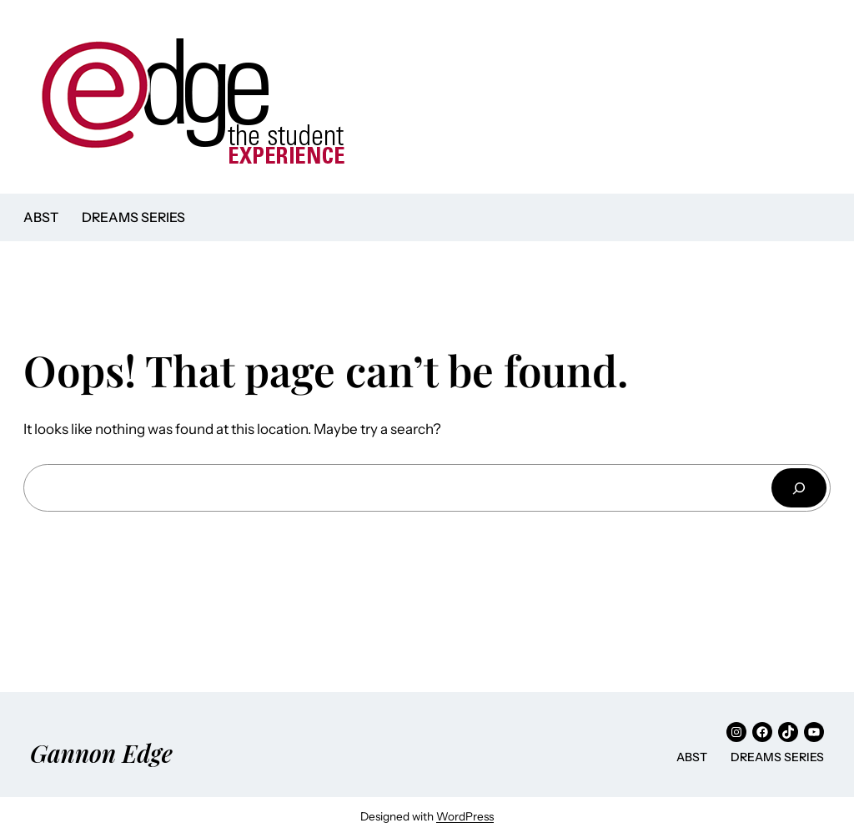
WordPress (465, 816)
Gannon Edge (101, 753)
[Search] (798, 487)
